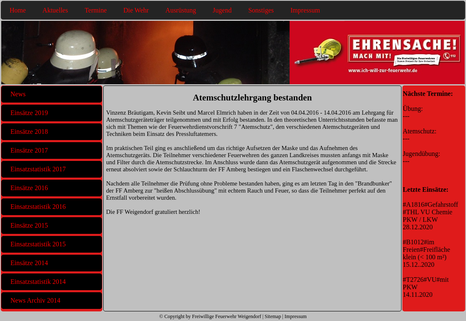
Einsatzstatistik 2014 (38, 281)
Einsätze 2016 (29, 187)
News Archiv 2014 (35, 300)
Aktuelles (55, 10)
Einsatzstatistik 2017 (38, 169)
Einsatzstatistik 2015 (38, 244)
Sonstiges (261, 10)
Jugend (222, 10)
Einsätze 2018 (29, 131)
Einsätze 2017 (29, 150)
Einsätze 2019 (29, 112)
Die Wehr (136, 10)
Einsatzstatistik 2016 (38, 206)
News (17, 94)
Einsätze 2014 (29, 262)
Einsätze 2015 (29, 225)
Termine (95, 10)
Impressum (305, 10)
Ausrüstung (181, 10)
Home (18, 10)
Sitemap (273, 316)
